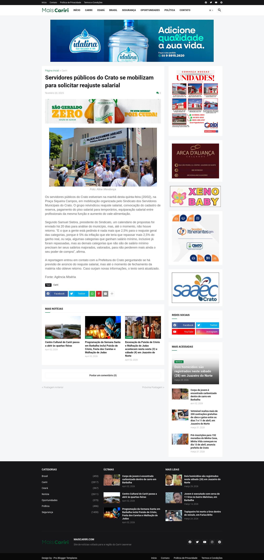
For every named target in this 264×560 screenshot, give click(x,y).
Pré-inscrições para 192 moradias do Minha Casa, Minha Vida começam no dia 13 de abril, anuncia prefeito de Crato (204, 441)
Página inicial (52, 70)
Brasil (113, 10)
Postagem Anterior (53, 387)
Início (44, 2)
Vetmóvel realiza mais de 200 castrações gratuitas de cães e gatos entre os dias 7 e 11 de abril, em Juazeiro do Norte (204, 417)
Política (169, 10)
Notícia (70, 494)
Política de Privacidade (70, 2)
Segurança (129, 10)
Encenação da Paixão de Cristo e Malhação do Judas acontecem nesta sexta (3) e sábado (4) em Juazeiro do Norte (142, 349)
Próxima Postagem (152, 387)
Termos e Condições (93, 2)
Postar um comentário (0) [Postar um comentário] (103, 375)
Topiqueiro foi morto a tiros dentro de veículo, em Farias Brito (202, 513)
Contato (53, 2)
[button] (211, 10)
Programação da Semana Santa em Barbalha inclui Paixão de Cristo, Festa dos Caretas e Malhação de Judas (102, 347)
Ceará (101, 10)
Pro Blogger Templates (65, 558)
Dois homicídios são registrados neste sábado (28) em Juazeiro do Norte (202, 479)
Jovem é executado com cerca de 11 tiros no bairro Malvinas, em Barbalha (202, 497)
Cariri (88, 10)
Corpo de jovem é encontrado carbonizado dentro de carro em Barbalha (204, 395)
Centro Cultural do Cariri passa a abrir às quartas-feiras (62, 344)
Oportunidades (150, 10)
